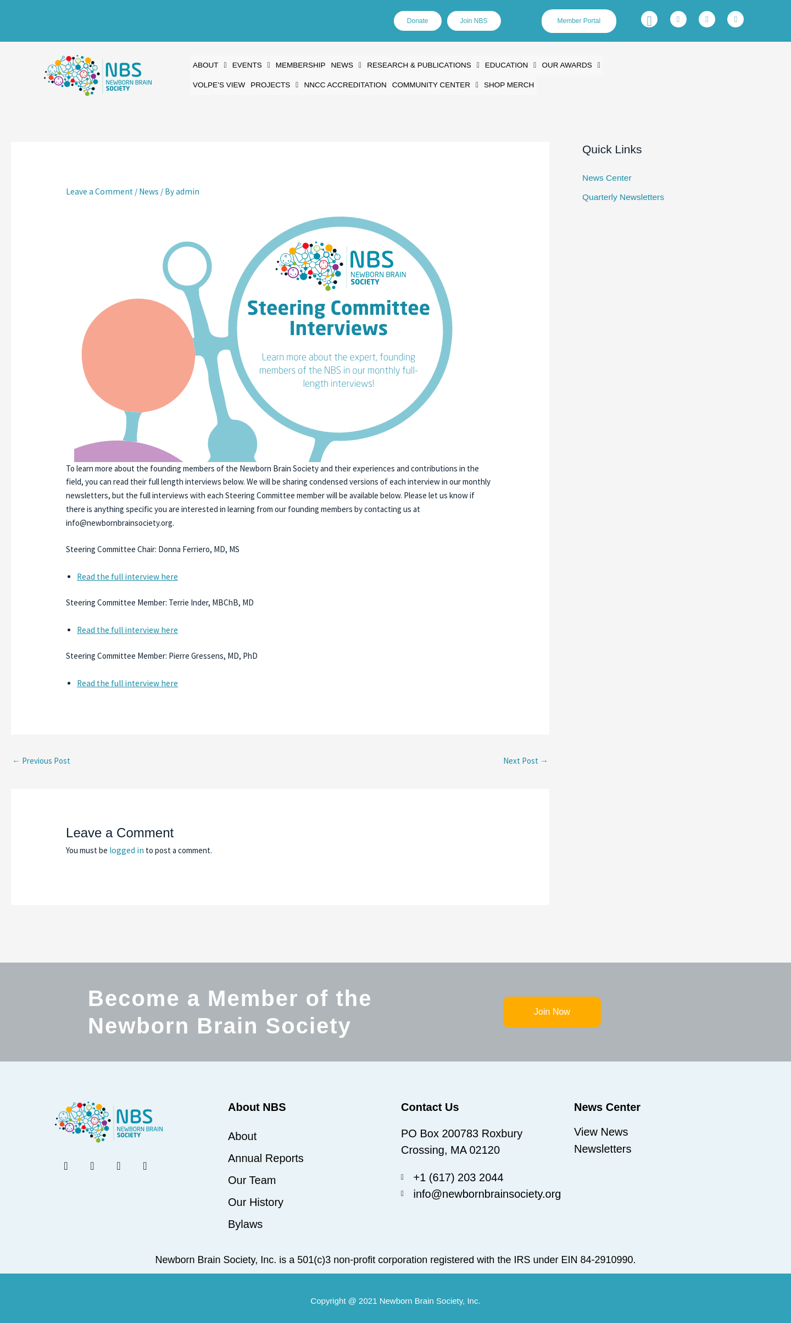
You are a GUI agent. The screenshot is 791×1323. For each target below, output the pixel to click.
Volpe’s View (218, 83)
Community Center (427, 83)
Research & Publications (417, 64)
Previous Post (41, 755)
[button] (209, 64)
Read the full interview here (124, 572)
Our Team (252, 1175)
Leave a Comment (96, 188)
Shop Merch (499, 83)
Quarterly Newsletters (621, 192)
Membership (297, 64)
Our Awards (560, 64)
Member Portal (579, 21)
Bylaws (245, 1219)
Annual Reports (266, 1153)
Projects (272, 83)
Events (249, 64)
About (209, 64)
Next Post (525, 755)
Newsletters (602, 1143)
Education (501, 64)
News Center (606, 174)
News (341, 64)
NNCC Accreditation (340, 83)
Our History (255, 1197)
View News (601, 1126)
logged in (125, 845)
